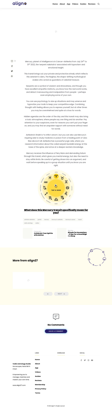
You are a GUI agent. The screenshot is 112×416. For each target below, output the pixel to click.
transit (80, 219)
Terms (37, 393)
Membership (40, 385)
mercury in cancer (70, 219)
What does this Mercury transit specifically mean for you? (56, 211)
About (62, 4)
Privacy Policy (40, 389)
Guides (83, 4)
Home (55, 4)
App (68, 4)
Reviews (91, 4)
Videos (75, 4)
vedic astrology (28, 223)
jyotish (39, 219)
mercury (46, 219)
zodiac (37, 223)
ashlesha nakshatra (29, 219)
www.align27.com (19, 385)
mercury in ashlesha (57, 219)
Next (61, 294)
